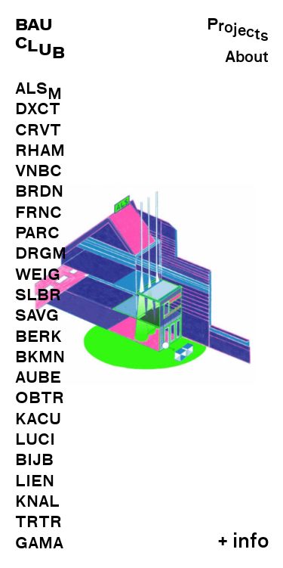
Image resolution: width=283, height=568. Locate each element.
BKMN (40, 357)
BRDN (39, 191)
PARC (37, 233)
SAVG (37, 315)
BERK (38, 336)
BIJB (34, 460)
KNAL (37, 501)
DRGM (40, 253)
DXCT (37, 109)
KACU (38, 419)
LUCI (35, 439)
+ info (243, 540)
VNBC (38, 171)
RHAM (40, 150)
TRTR (38, 522)
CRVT (38, 130)
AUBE (38, 377)
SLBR (38, 295)
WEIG (37, 274)
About (247, 57)
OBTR (39, 398)
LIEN (34, 481)
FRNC (38, 212)
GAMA (39, 543)
